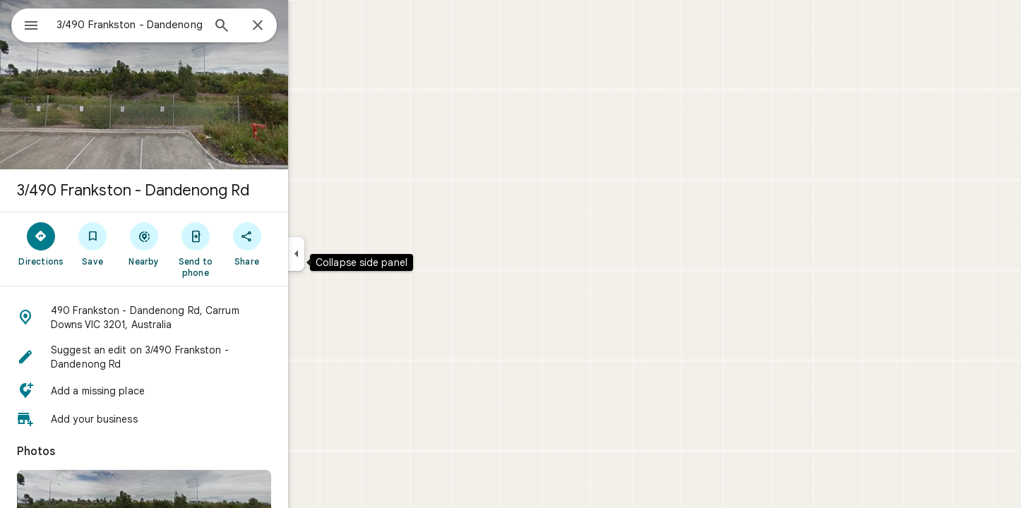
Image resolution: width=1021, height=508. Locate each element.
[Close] (308, 26)
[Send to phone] (246, 249)
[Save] (143, 243)
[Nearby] (195, 243)
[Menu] (25, 24)
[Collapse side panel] (347, 254)
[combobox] (166, 24)
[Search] (272, 26)
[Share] (297, 243)
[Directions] (92, 243)
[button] (195, 317)
